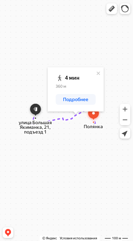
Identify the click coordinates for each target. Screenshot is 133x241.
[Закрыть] (98, 73)
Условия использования (78, 238)
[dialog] (76, 89)
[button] (111, 8)
